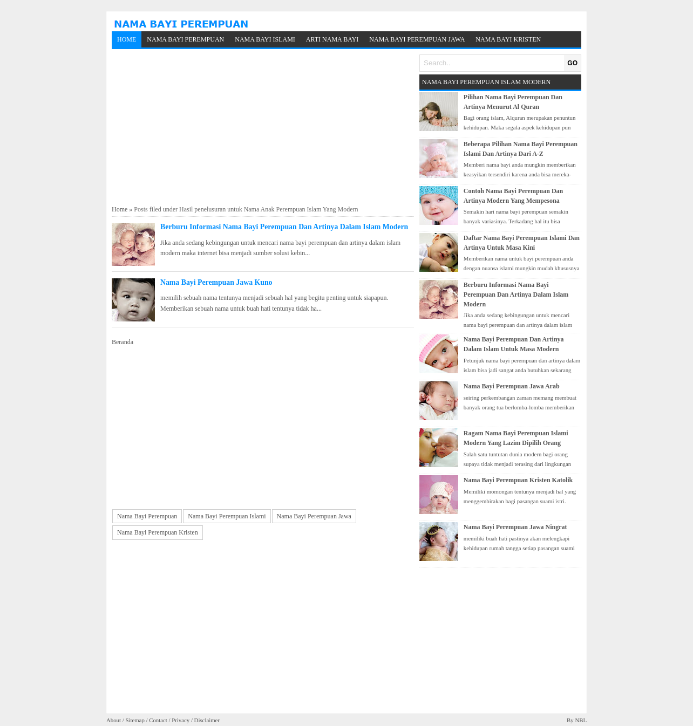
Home (126, 39)
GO (572, 63)
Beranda (122, 342)
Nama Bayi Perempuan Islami (227, 516)
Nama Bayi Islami (265, 39)
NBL (581, 720)
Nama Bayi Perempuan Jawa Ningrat (515, 527)
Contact (158, 720)
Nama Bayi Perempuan (185, 39)
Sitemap (134, 720)
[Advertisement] (263, 127)
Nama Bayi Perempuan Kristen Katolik (518, 480)
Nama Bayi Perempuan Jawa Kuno (216, 282)
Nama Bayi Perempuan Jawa (417, 39)
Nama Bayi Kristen (508, 39)
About (113, 720)
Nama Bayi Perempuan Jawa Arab (512, 386)
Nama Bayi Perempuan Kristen (157, 532)
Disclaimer (207, 720)
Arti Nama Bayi (332, 39)
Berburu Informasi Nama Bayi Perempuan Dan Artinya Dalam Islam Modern (284, 227)
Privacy (180, 720)
